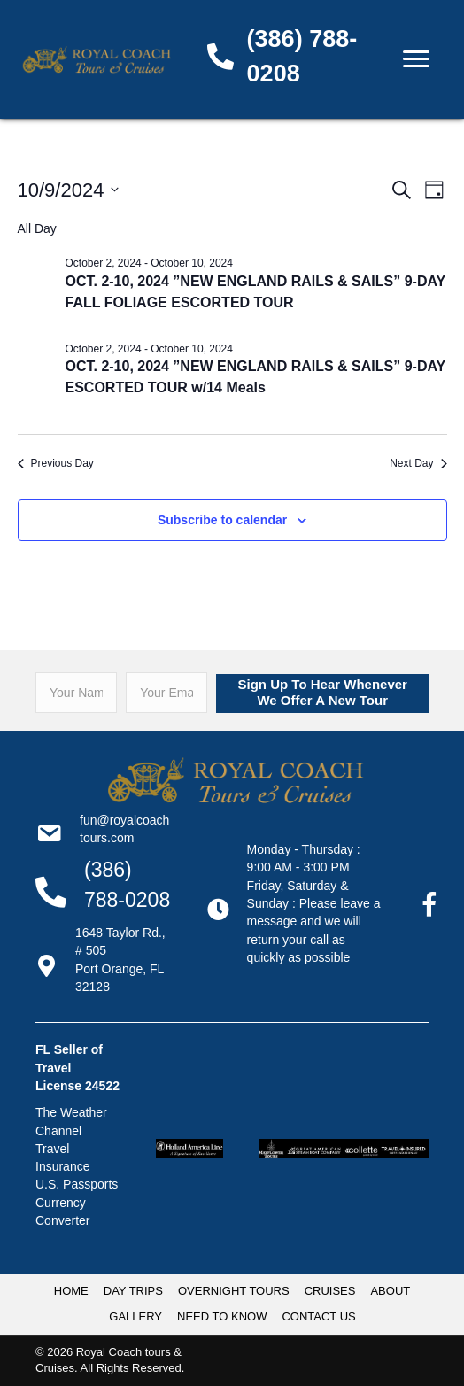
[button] (322, 693)
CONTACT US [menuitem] (318, 1316)
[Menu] (416, 59)
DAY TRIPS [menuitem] (133, 1290)
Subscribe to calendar (222, 520)
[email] (166, 692)
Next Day (418, 463)
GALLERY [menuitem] (135, 1316)
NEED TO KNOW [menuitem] (222, 1316)
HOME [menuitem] (71, 1290)
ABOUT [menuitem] (390, 1290)
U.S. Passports (76, 1184)
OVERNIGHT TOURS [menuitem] (234, 1290)
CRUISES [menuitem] (330, 1290)
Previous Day (56, 463)
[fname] (76, 692)
